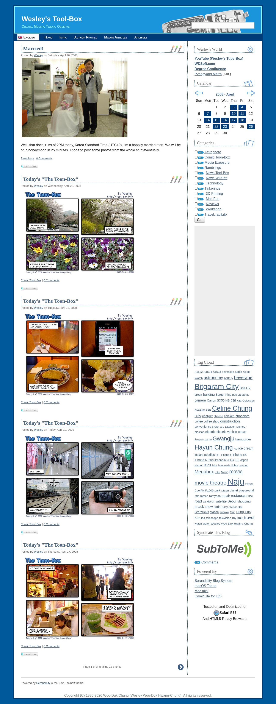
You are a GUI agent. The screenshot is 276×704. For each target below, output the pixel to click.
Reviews (212, 204)
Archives (140, 37)
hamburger (243, 439)
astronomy (213, 377)
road (198, 501)
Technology (214, 183)
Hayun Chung (213, 447)
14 (208, 120)
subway (224, 512)
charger (207, 416)
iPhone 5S (239, 454)
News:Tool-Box (217, 173)
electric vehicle (226, 432)
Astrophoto (212, 152)
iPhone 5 (226, 454)
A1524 (208, 371)
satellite (221, 501)
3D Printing (214, 193)
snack (199, 507)
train (240, 518)
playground (246, 490)
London (243, 465)
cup (222, 426)
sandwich (208, 501)
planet (234, 490)
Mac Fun (212, 199)
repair (226, 496)
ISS (237, 460)
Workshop (213, 209)
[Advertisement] (224, 291)
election (199, 432)
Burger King (223, 394)
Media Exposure (217, 162)
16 (225, 120)
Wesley (38, 55)
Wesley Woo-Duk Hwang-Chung (232, 523)
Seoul (231, 501)
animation (228, 371)
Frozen (199, 439)
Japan (244, 460)
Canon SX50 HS (218, 400)
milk (217, 472)
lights (234, 465)
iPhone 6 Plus (203, 460)
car (233, 400)
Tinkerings (212, 188)
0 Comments (44, 158)
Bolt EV (245, 388)
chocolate (242, 416)
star (240, 507)
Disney (240, 426)
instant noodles (204, 454)
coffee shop (211, 421)
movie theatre (210, 483)
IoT (218, 454)
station (214, 512)
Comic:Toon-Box (31, 280)
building (209, 394)
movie (236, 471)
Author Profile (85, 37)
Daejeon (230, 426)
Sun (232, 512)
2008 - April (225, 94)
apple (238, 371)
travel (249, 517)
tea (203, 518)
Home (48, 37)
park (218, 490)
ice (235, 448)
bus (234, 394)
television (225, 518)
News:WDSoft (216, 178)
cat (239, 400)
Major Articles (115, 37)
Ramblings (27, 158)
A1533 (217, 371)
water (206, 523)
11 (242, 113)
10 (234, 113)
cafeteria (243, 394)
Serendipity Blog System (213, 580)
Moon (224, 472)
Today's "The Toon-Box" (50, 179)
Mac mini (201, 591)
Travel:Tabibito (216, 214)
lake (214, 465)
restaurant (239, 496)
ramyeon (215, 496)
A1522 (198, 371)
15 (216, 120)
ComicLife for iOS (207, 596)
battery (228, 378)
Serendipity (43, 683)
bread (198, 394)
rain (196, 496)
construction (230, 421)
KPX (207, 465)
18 (242, 120)
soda (217, 507)
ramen (204, 496)
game (208, 439)
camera (200, 400)
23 (225, 126)
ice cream (246, 448)
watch (198, 523)
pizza (225, 490)
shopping (244, 501)
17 (234, 120)
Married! (33, 48)
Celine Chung (232, 408)
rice (250, 496)
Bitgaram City (216, 386)
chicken (229, 416)
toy (234, 518)
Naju (235, 481)
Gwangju (223, 438)
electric (210, 432)
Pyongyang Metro (207, 74)
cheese (218, 416)
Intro (63, 37)
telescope (212, 518)
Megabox (204, 471)
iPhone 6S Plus (224, 460)
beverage (243, 377)
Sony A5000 (229, 507)
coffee (198, 421)
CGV (197, 416)
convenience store (206, 426)
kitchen (198, 465)
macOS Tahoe (205, 586)
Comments (209, 562)
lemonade (224, 465)
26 (251, 126)
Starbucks (201, 512)
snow (209, 507)
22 (216, 126)
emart (242, 432)
